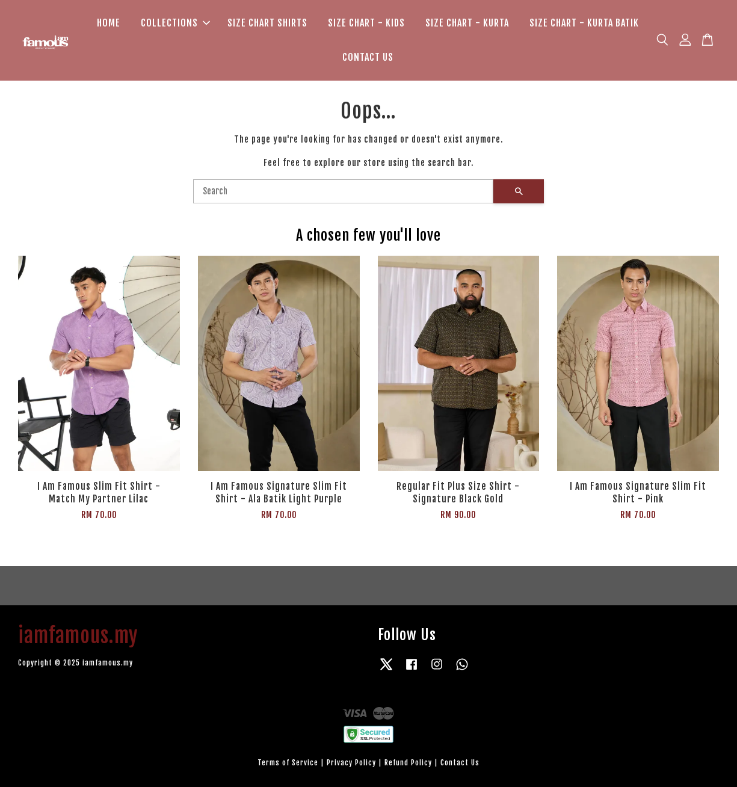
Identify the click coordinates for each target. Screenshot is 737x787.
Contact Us (460, 762)
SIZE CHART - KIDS (366, 23)
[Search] (343, 191)
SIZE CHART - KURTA (467, 23)
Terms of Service (287, 762)
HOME (108, 23)
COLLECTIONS (175, 23)
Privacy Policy (351, 762)
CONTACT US (367, 57)
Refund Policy (408, 762)
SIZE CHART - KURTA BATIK (584, 23)
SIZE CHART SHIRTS (267, 23)
